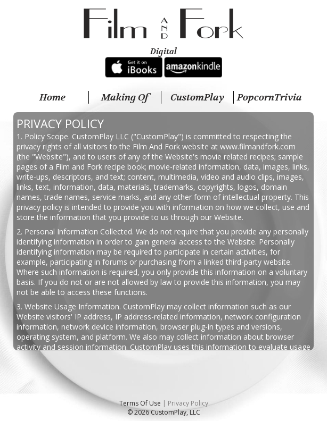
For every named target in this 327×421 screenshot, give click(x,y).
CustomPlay (197, 97)
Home (52, 97)
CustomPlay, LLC (175, 412)
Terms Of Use (140, 403)
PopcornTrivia (269, 97)
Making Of (125, 97)
